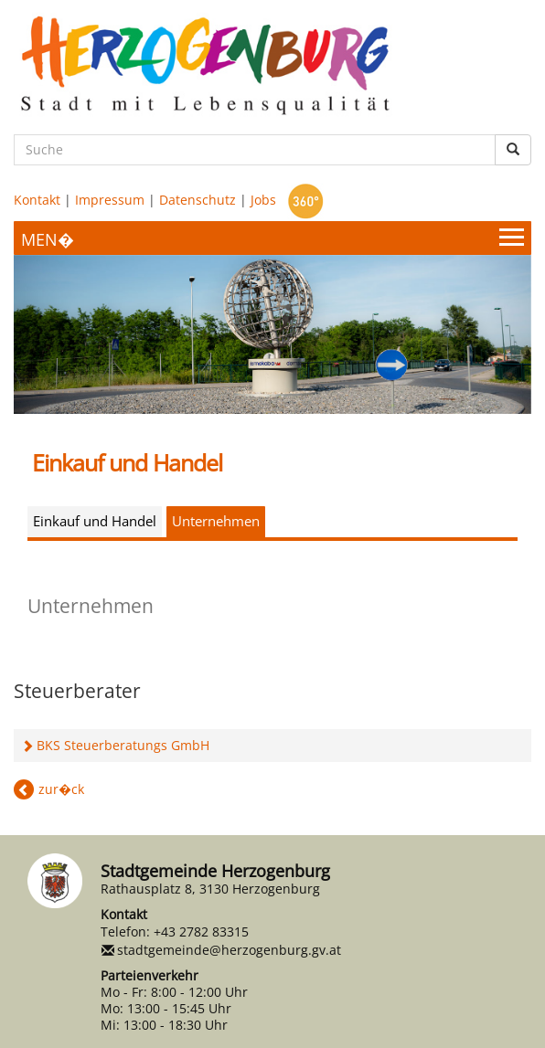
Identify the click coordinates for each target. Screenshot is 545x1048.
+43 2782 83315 (201, 931)
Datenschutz (197, 199)
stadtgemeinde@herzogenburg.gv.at (229, 949)
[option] (272, 334)
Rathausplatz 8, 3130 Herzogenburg (210, 888)
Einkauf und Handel (94, 521)
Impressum (109, 199)
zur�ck (61, 789)
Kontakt (37, 199)
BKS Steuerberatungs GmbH (123, 745)
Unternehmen (216, 521)
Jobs (263, 199)
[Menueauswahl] (272, 238)
